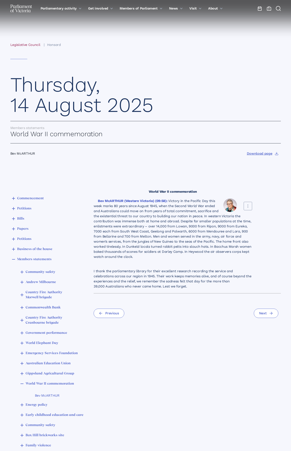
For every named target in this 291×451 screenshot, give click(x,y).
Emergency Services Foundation (52, 353)
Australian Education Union (48, 363)
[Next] (266, 313)
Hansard (54, 45)
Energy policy (37, 404)
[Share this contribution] (248, 206)
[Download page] (262, 153)
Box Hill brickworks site (45, 435)
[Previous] (109, 313)
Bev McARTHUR (47, 395)
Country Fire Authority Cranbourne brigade (44, 320)
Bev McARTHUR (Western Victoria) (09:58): (132, 201)
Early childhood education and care (54, 415)
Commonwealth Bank (43, 307)
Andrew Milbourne (41, 282)
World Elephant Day (42, 343)
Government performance (46, 332)
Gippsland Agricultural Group (50, 373)
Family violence (38, 445)
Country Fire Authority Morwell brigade (44, 295)
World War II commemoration (50, 383)
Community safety (40, 272)
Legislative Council (25, 45)
